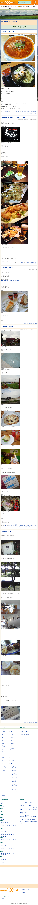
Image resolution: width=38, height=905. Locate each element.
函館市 (35, 809)
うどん (3, 748)
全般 (5, 525)
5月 (15, 825)
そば (2, 734)
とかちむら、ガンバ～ (7, 267)
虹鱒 (24, 821)
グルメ (8, 111)
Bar (11, 749)
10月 (4, 816)
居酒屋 (11, 737)
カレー (11, 755)
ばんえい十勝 (14, 526)
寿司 (2, 739)
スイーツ (32, 805)
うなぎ (3, 743)
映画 (2, 749)
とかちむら (25, 525)
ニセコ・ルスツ (14, 773)
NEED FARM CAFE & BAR (14, 525)
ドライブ (4, 766)
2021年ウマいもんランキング (26, 734)
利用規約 (23, 892)
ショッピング (12, 740)
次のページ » (34, 724)
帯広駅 (31, 262)
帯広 (33, 111)
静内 (36, 821)
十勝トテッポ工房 (6, 531)
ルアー (26, 809)
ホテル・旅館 (4, 752)
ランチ (36, 807)
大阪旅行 (3, 795)
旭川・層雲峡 (14, 789)
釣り (31, 821)
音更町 (21, 823)
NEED (9, 525)
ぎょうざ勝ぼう (21, 525)
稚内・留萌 (13, 793)
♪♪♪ (21, 802)
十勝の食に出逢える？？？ (9, 326)
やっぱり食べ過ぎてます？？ (9, 21)
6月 (13, 825)
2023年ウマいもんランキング (26, 729)
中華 (11, 742)
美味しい (33, 819)
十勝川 (25, 812)
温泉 (25, 819)
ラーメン (14, 111)
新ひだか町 (34, 816)
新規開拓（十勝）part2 (8, 32)
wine (2, 751)
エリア (6, 111)
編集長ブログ (4, 898)
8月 (2, 819)
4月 (17, 825)
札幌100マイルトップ (25, 889)
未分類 (3, 729)
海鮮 (11, 731)
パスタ (30, 807)
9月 (4, 806)
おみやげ (3, 746)
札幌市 (22, 819)
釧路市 (33, 821)
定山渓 (13, 766)
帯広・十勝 (17, 111)
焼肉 (30, 819)
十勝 (31, 111)
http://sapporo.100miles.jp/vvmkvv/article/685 (10, 280)
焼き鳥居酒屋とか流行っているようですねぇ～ (14, 117)
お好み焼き (12, 748)
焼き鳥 (23, 262)
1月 (4, 809)
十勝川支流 (29, 812)
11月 (2, 813)
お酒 (11, 751)
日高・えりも (14, 780)
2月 (4, 831)
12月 (2, 803)
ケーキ (29, 805)
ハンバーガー (12, 745)
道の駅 (3, 737)
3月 (2, 831)
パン (11, 739)
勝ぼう (25, 526)
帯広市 (28, 816)
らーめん (26, 111)
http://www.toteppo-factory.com (10, 697)
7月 (6, 816)
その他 (3, 757)
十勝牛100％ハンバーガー (31, 526)
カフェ (11, 734)
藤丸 (21, 821)
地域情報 (12, 760)
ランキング (12, 743)
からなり (23, 111)
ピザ (17, 526)
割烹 (11, 758)
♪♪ (21, 111)
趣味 (2, 760)
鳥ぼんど (35, 262)
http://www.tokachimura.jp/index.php (9, 524)
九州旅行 (3, 755)
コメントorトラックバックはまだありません (30, 113)
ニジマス (26, 807)
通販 (2, 740)
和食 (2, 758)
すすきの (23, 802)
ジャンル (11, 111)
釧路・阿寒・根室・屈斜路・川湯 (14, 787)
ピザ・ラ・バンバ (20, 526)
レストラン (4, 731)
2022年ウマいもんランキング (26, 731)
